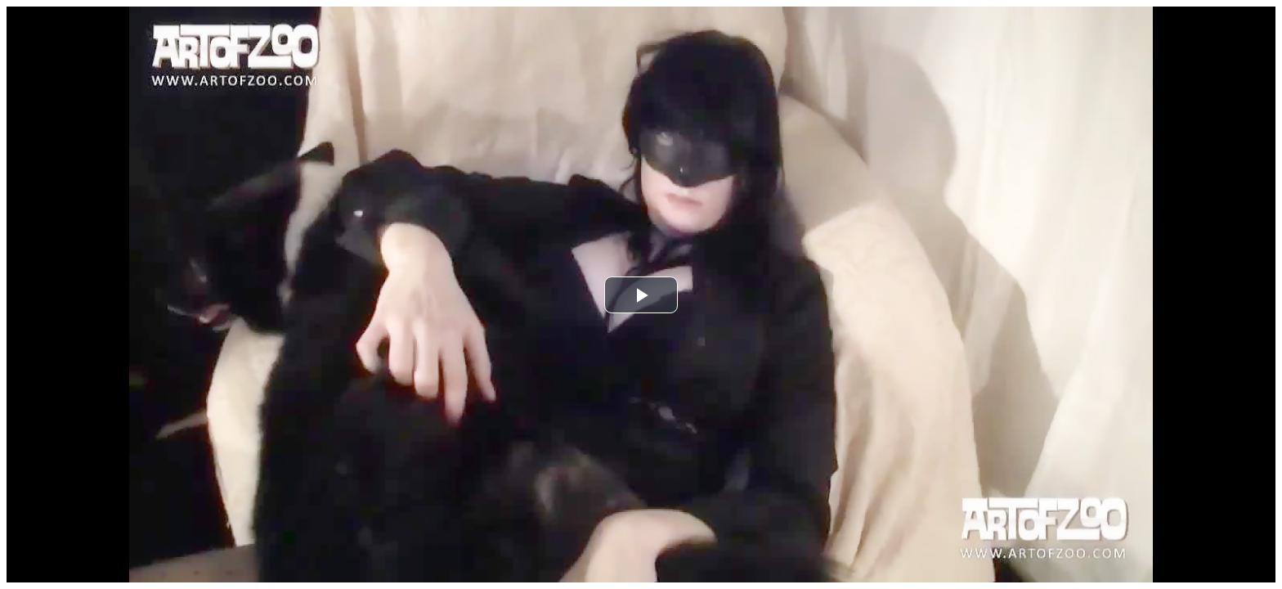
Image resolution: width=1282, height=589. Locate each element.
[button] (641, 295)
